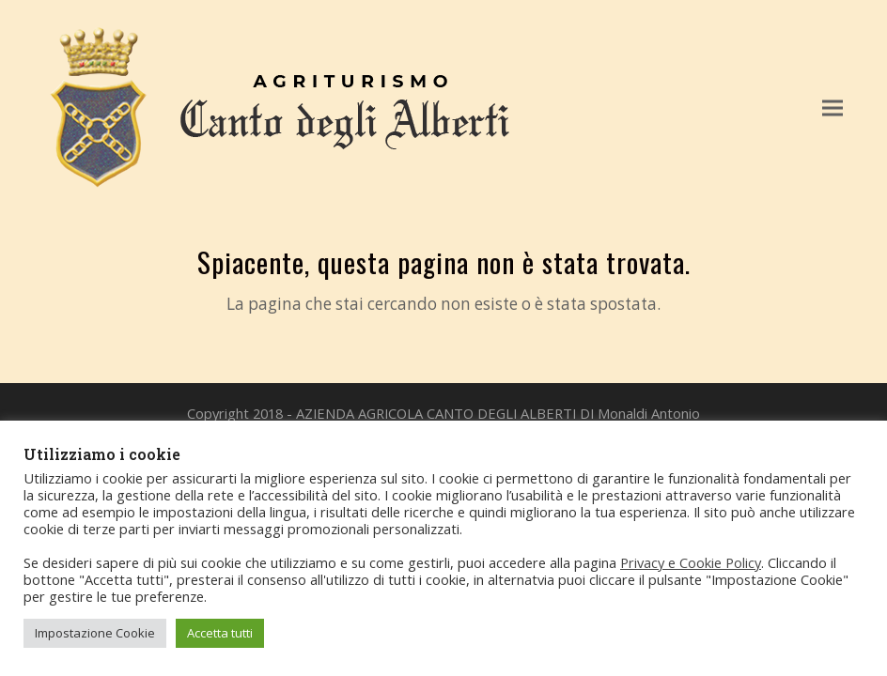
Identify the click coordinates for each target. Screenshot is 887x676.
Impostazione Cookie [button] (95, 632)
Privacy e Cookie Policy (690, 562)
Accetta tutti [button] (220, 632)
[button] (832, 107)
